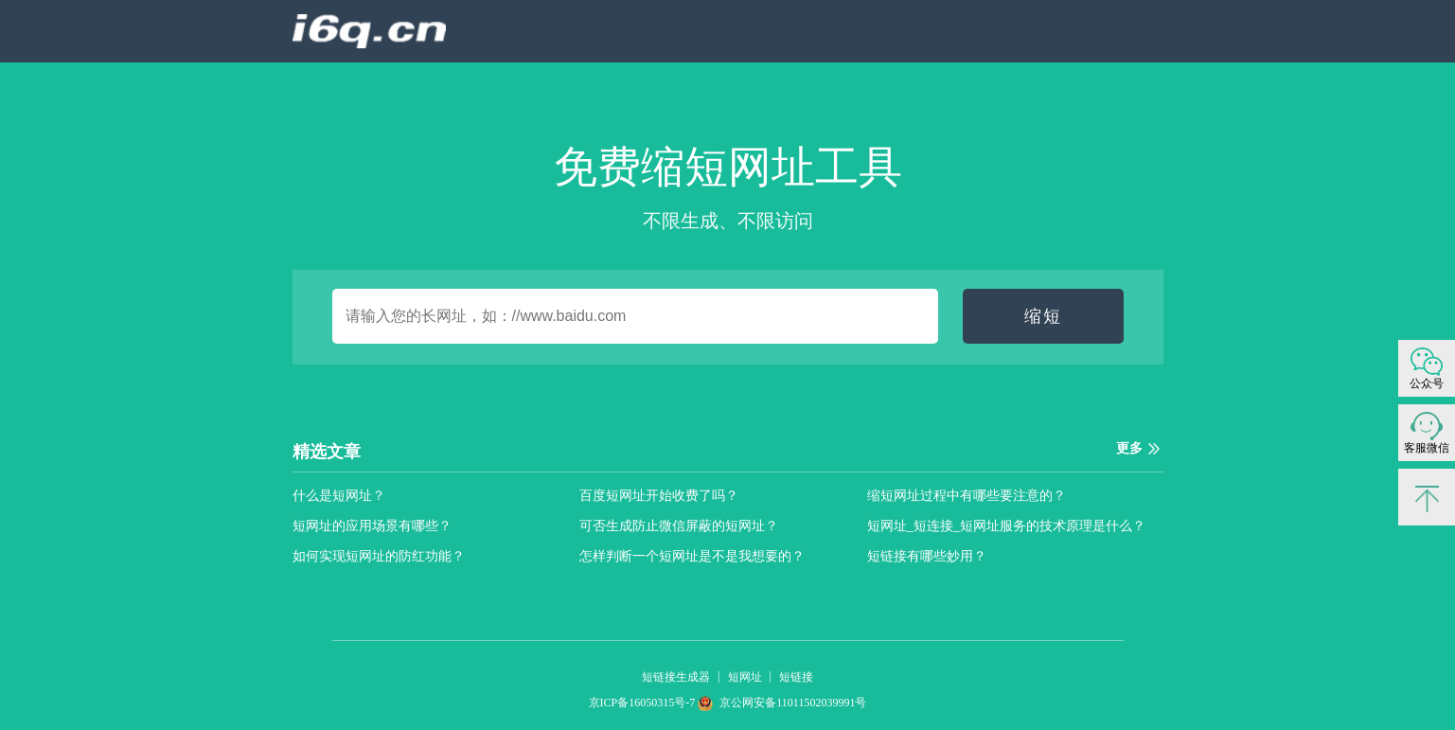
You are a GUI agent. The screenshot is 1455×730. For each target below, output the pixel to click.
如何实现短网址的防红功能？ (379, 556)
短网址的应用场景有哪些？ (372, 526)
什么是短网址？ (339, 496)
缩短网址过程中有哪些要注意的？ (966, 496)
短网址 (745, 677)
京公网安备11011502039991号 (782, 702)
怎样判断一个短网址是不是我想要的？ (692, 556)
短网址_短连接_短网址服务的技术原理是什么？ (1006, 526)
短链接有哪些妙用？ (926, 556)
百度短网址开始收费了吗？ (658, 496)
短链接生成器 (676, 677)
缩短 (1043, 316)
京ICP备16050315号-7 (644, 702)
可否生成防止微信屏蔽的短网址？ (678, 526)
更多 (1129, 448)
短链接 (796, 677)
